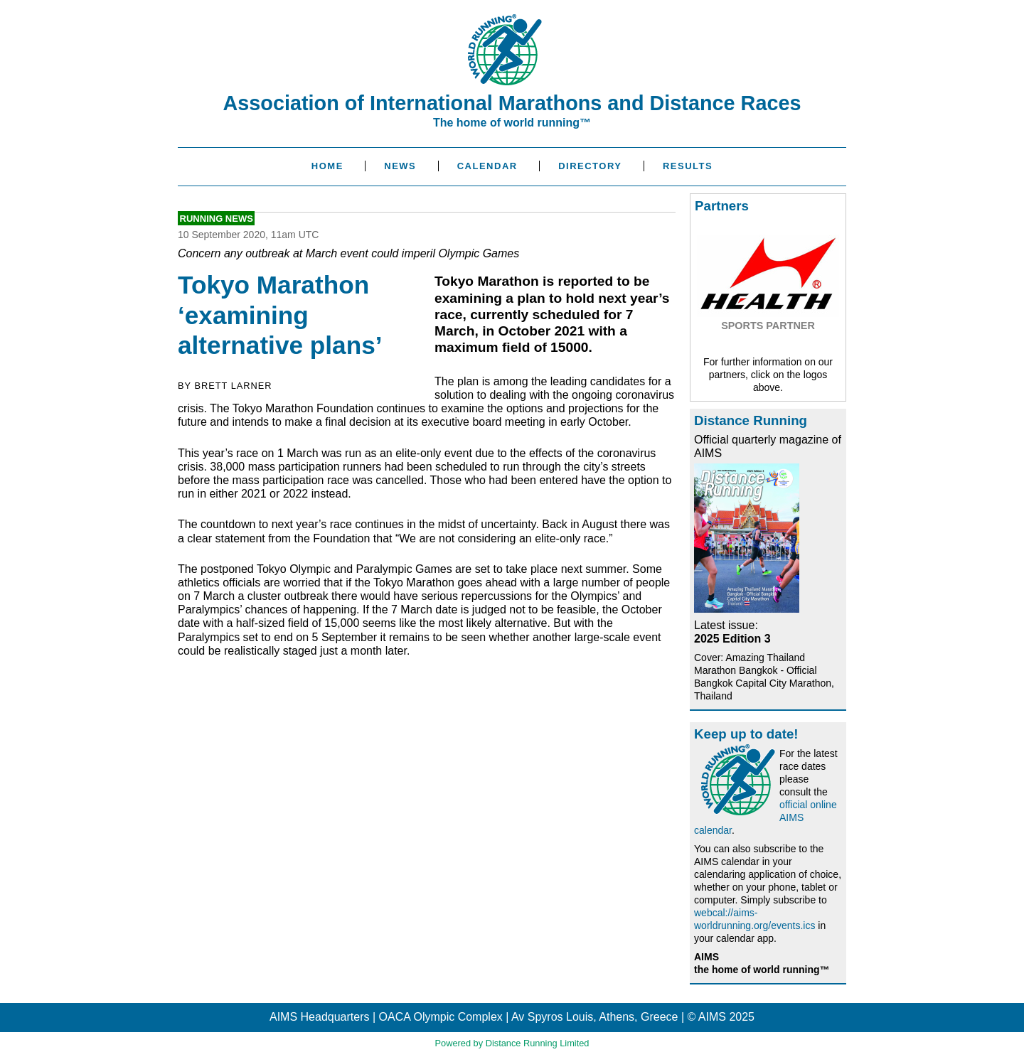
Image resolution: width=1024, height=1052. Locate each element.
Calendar (487, 166)
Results (688, 166)
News (400, 166)
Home (327, 166)
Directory (590, 166)
